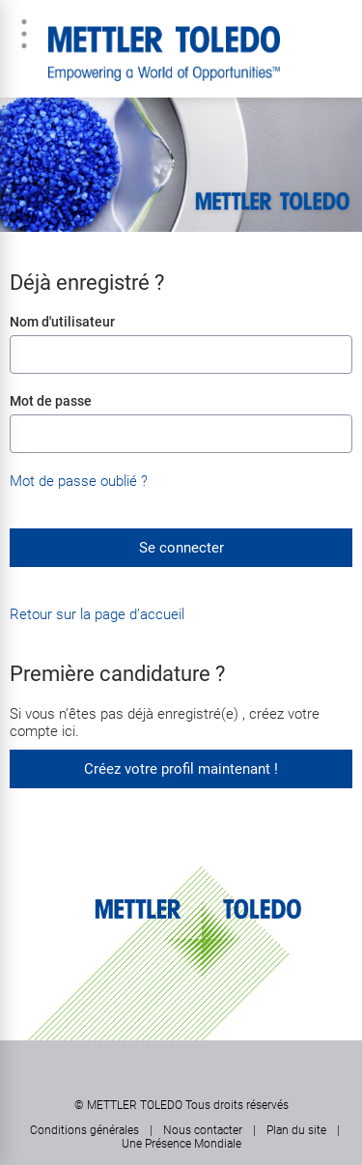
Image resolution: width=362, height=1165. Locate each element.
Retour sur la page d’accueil (97, 614)
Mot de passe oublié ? (79, 481)
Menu (24, 34)
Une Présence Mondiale (181, 1144)
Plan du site (296, 1130)
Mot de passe (51, 401)
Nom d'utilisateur (62, 321)
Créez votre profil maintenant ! (181, 769)
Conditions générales (84, 1130)
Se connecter (181, 547)
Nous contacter (202, 1130)
